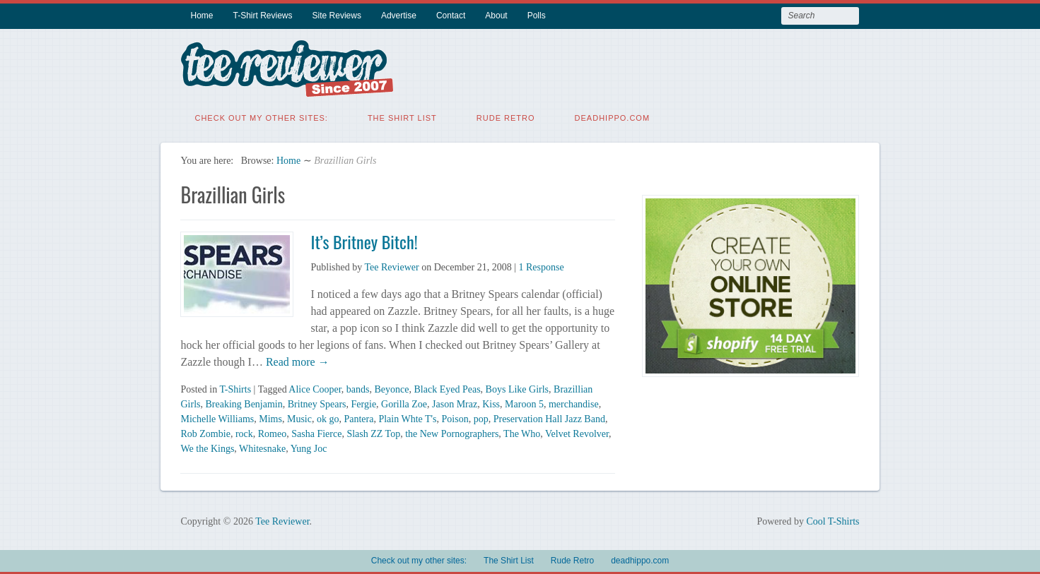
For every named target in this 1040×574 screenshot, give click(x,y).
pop (481, 417)
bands (358, 388)
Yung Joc (309, 447)
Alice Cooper (314, 388)
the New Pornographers (451, 432)
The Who (521, 432)
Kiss (491, 402)
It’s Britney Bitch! (363, 240)
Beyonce (392, 388)
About (496, 15)
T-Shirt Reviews (263, 15)
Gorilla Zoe (404, 402)
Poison (455, 417)
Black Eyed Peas (447, 388)
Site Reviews (336, 15)
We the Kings (207, 447)
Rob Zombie (205, 432)
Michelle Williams (217, 417)
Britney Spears (317, 402)
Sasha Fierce (316, 432)
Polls (536, 15)
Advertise (398, 15)
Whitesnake (262, 447)
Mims (270, 417)
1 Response (540, 266)
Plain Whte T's (407, 417)
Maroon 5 (524, 402)
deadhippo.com (612, 116)
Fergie (364, 402)
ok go (328, 417)
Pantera (358, 417)
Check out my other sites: (260, 116)
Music (299, 417)
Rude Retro (506, 116)
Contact (450, 15)
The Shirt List (402, 116)
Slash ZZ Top (373, 432)
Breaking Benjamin (243, 402)
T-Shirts (235, 388)
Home (201, 15)
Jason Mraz (454, 402)
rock (244, 432)
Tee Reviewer (391, 266)
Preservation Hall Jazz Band (549, 417)
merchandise (574, 402)
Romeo (272, 432)
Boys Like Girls (517, 388)
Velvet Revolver (577, 432)
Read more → (296, 360)
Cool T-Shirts (832, 520)
